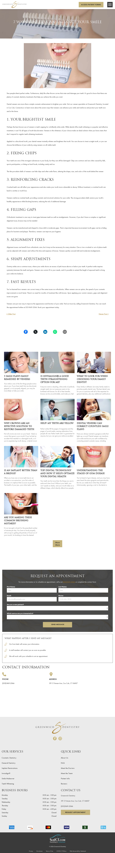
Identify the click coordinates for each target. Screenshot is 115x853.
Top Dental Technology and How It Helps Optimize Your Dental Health (57, 474)
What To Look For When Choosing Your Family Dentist (92, 379)
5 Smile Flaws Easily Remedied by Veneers (17, 377)
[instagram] (60, 739)
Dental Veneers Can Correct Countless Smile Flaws (92, 426)
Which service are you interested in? (20, 613)
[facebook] (55, 739)
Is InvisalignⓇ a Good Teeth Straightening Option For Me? (54, 379)
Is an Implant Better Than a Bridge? (20, 472)
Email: (9, 596)
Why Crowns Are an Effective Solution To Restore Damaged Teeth (19, 426)
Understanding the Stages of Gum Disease (91, 472)
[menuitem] (29, 757)
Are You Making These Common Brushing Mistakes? (18, 521)
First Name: (11, 587)
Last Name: (62, 587)
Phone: (60, 596)
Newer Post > (104, 314)
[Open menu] (110, 4)
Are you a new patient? (15, 604)
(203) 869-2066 (69, 582)
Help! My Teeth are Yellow (56, 423)
